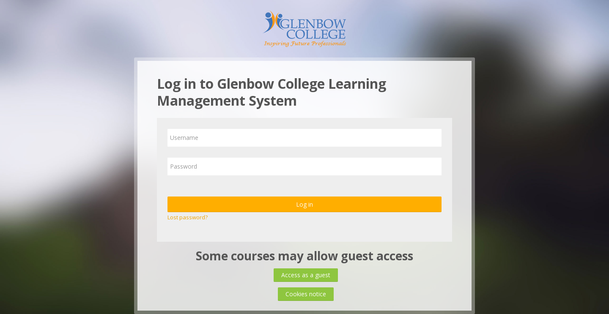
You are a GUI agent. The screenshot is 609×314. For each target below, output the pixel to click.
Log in (304, 204)
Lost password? (187, 217)
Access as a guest (305, 275)
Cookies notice (305, 294)
